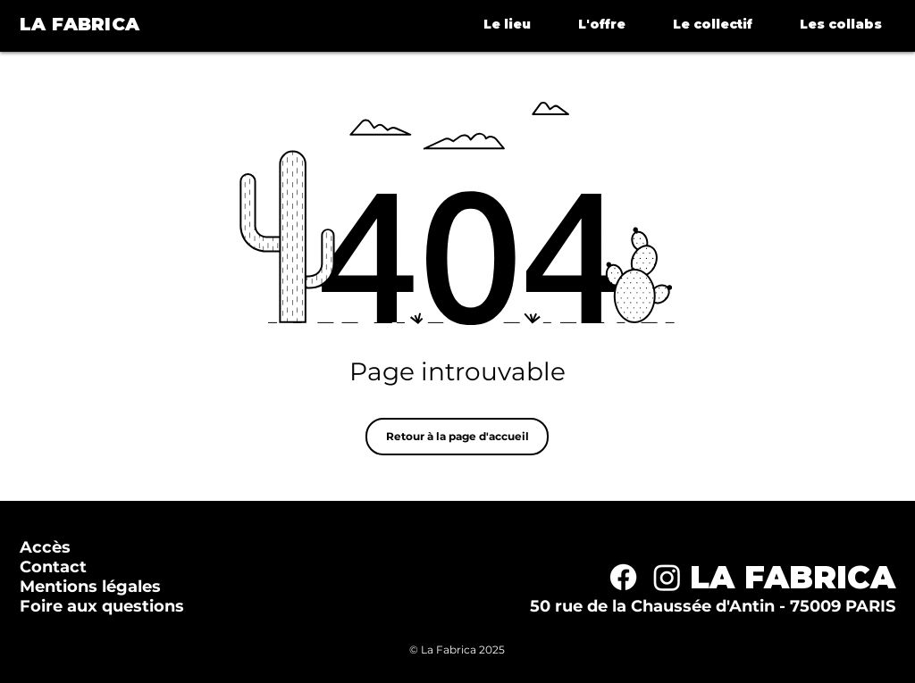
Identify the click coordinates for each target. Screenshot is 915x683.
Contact (53, 567)
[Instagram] (667, 577)
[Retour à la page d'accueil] (457, 436)
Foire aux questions (102, 606)
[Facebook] (623, 577)
